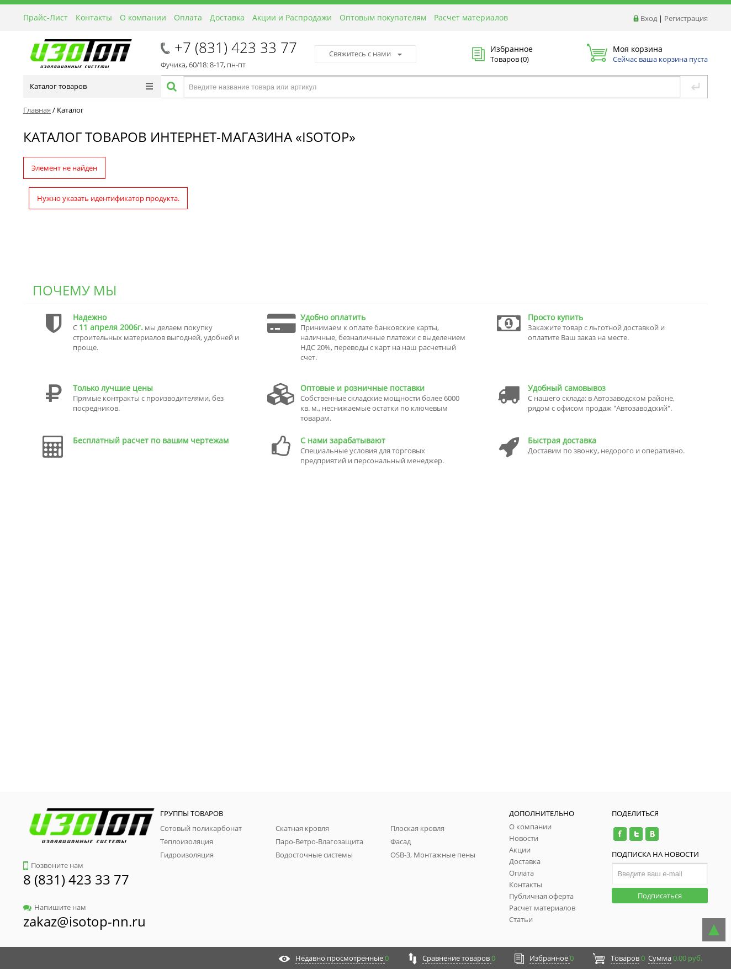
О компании (143, 17)
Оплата (188, 17)
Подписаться (660, 896)
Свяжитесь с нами (365, 54)
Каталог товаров (91, 86)
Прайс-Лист (45, 17)
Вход (648, 18)
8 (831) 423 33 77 (76, 879)
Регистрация (686, 18)
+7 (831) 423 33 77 (235, 47)
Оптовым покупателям (383, 17)
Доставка (227, 17)
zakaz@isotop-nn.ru (84, 921)
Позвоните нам (53, 865)
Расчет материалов (471, 17)
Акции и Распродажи (292, 17)
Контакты (94, 17)
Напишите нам (54, 907)
